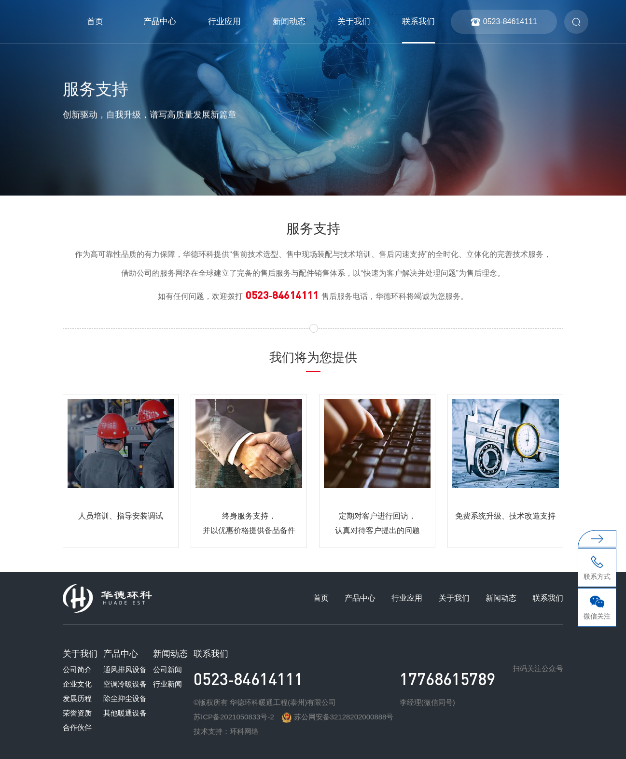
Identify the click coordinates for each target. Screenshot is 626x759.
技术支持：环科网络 (226, 731)
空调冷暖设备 (125, 684)
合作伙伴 (77, 727)
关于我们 (353, 21)
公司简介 (77, 669)
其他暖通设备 (125, 713)
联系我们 (418, 21)
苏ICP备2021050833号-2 (234, 717)
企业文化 (77, 684)
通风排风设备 (125, 669)
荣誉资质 (77, 713)
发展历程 (77, 698)
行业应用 (224, 21)
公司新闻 (167, 669)
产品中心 (159, 21)
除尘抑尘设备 (125, 698)
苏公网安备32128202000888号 (337, 717)
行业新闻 (167, 684)
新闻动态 (289, 21)
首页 (95, 21)
